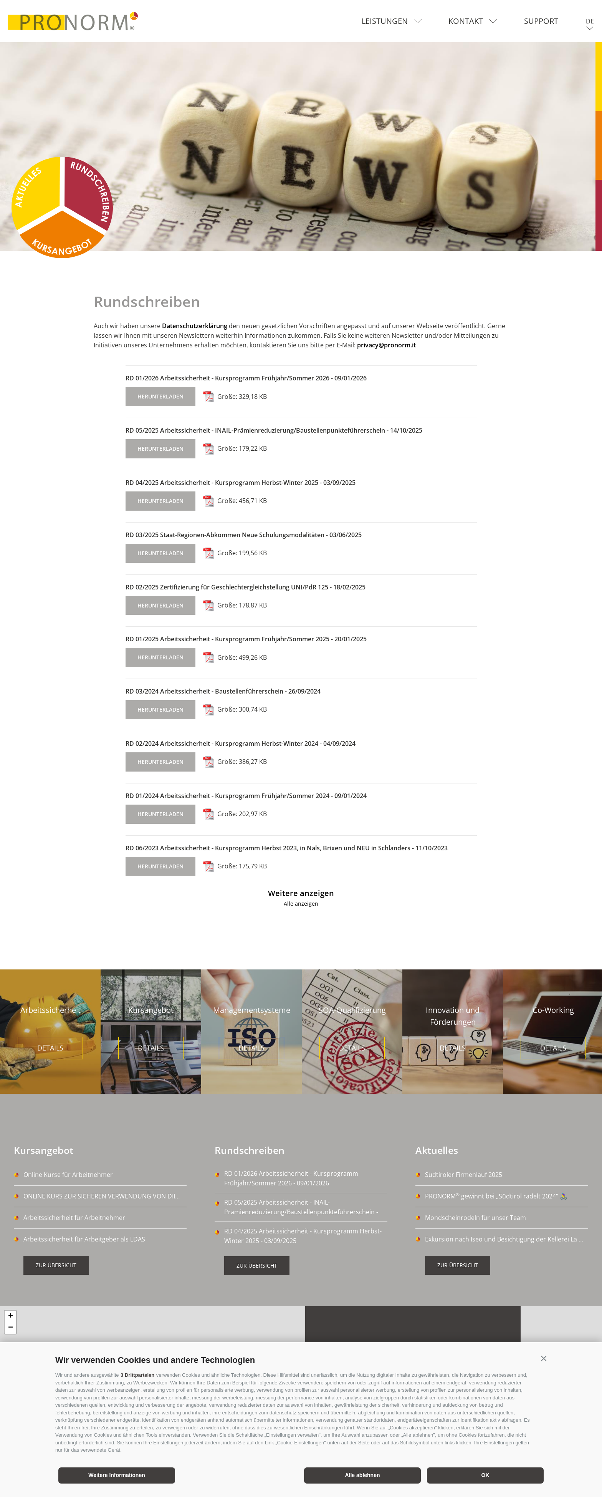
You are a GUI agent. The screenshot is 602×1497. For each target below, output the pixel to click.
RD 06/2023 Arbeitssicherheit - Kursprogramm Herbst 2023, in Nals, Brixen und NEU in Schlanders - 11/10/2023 (287, 848)
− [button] (10, 1328)
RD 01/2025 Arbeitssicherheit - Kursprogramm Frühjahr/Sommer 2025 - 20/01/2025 (246, 639)
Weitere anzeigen (301, 893)
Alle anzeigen (301, 903)
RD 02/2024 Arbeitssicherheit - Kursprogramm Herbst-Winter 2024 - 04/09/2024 (241, 743)
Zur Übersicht (56, 1265)
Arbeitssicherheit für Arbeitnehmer (74, 1217)
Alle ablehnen (362, 1475)
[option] (301, 146)
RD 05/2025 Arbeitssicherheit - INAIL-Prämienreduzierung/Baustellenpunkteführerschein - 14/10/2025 (274, 430)
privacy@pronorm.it (386, 345)
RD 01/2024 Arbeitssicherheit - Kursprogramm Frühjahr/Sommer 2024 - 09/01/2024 (246, 796)
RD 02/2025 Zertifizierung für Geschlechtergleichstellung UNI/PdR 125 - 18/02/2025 (246, 587)
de (590, 21)
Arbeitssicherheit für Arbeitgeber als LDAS (84, 1239)
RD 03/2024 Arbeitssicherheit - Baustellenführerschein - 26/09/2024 (223, 691)
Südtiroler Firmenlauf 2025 (463, 1174)
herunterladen (160, 396)
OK (485, 1475)
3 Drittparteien (137, 1375)
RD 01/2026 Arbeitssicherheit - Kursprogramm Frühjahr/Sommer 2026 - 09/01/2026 (246, 378)
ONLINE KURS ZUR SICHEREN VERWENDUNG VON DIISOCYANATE (105, 1196)
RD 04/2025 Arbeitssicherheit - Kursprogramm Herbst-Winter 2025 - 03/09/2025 (241, 482)
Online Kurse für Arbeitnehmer (68, 1174)
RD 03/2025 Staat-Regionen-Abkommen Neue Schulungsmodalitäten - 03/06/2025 (244, 535)
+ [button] (10, 1316)
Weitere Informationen (116, 1475)
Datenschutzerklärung (194, 326)
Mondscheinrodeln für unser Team (475, 1217)
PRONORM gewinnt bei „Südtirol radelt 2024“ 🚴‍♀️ (496, 1195)
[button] (544, 1358)
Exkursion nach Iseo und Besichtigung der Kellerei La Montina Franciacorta (506, 1239)
